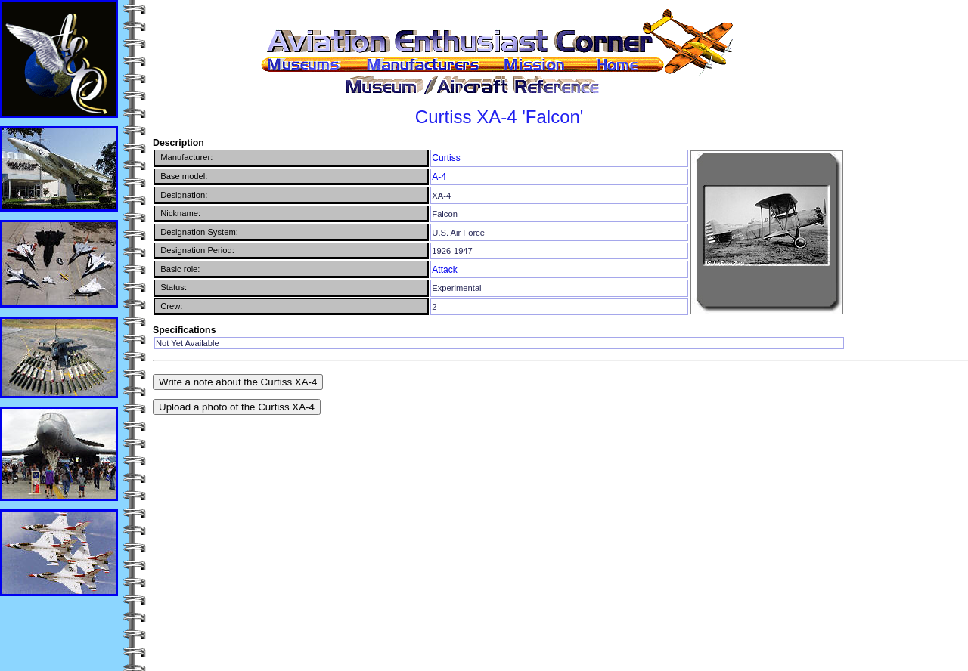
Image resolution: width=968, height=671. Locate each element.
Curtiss (446, 158)
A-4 (439, 177)
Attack (444, 269)
